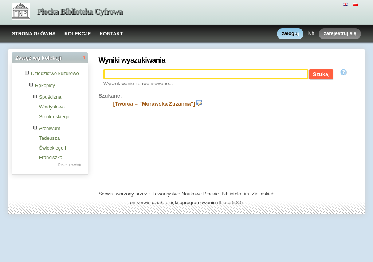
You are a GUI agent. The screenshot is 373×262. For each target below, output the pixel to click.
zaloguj (290, 33)
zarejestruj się (340, 33)
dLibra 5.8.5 (230, 202)
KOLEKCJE (77, 33)
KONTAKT (111, 33)
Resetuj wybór (69, 165)
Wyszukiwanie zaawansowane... (138, 83)
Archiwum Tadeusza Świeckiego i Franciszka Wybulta (52, 148)
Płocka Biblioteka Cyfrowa (79, 11)
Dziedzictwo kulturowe (55, 73)
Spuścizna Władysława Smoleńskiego (54, 106)
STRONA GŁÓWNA (34, 33)
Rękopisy (45, 85)
